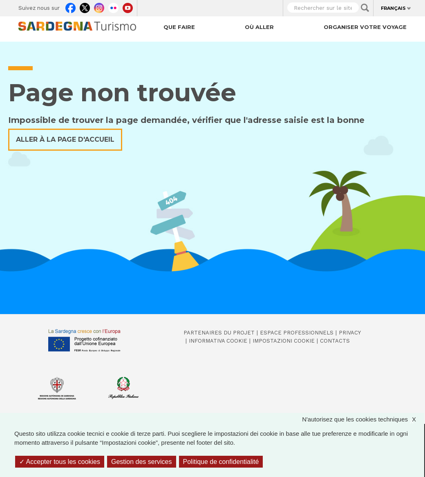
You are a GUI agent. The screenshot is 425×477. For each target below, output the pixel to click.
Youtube (128, 6)
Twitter (85, 6)
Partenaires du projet (219, 333)
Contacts (335, 341)
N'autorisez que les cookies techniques (363, 419)
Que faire (179, 27)
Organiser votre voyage (365, 27)
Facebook (70, 6)
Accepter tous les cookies (59, 461)
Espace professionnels (296, 333)
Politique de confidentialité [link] (221, 461)
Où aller (259, 27)
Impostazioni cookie (284, 341)
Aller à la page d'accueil (65, 139)
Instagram (99, 6)
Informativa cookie (218, 341)
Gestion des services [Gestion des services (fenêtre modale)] (141, 461)
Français (393, 8)
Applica (365, 7)
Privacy (350, 333)
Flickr (113, 6)
